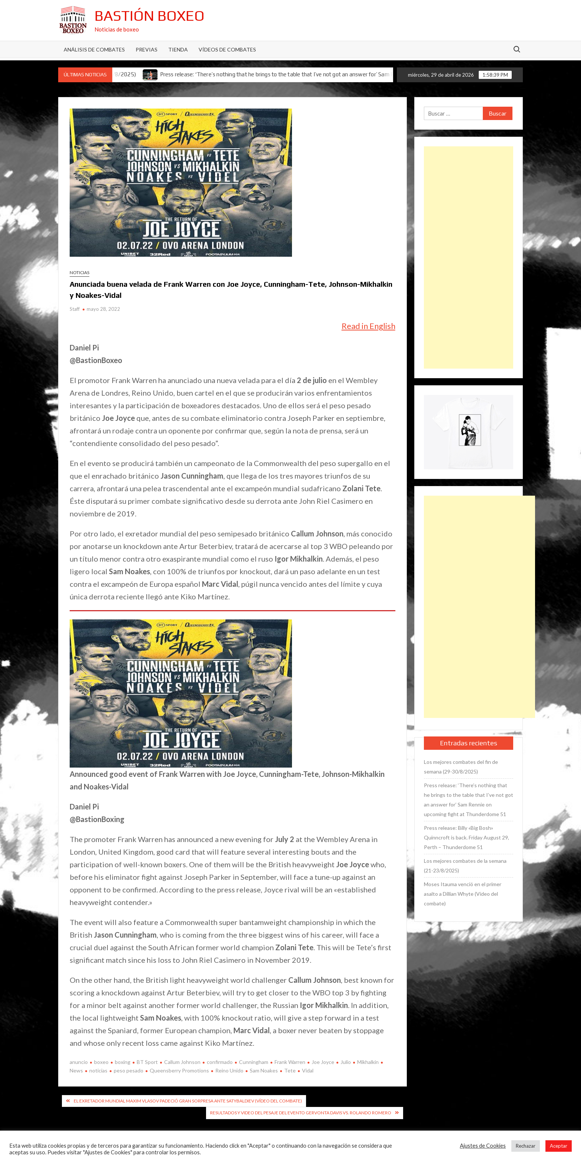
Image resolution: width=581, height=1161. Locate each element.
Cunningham (253, 1062)
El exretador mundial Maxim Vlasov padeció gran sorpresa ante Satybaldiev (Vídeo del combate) (188, 1101)
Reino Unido (229, 1070)
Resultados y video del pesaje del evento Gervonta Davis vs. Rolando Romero (300, 1112)
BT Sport (147, 1062)
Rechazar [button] (525, 1146)
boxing (122, 1062)
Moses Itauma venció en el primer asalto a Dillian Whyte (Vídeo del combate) (462, 893)
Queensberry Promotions (179, 1070)
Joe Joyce (323, 1062)
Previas (146, 49)
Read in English (368, 326)
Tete (290, 1070)
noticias (98, 1070)
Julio (346, 1062)
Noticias (79, 272)
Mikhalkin (368, 1062)
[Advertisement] (469, 257)
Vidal (307, 1070)
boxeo (101, 1062)
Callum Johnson (182, 1062)
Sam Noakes (264, 1070)
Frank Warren (290, 1062)
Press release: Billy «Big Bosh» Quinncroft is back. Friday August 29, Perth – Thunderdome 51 (466, 837)
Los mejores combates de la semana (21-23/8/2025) (465, 866)
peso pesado (128, 1070)
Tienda (178, 49)
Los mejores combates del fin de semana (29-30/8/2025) (461, 767)
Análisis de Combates (94, 49)
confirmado (220, 1062)
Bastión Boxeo (149, 15)
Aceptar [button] (558, 1146)
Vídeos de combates (227, 49)
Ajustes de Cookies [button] (483, 1145)
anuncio (79, 1062)
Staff (75, 309)
